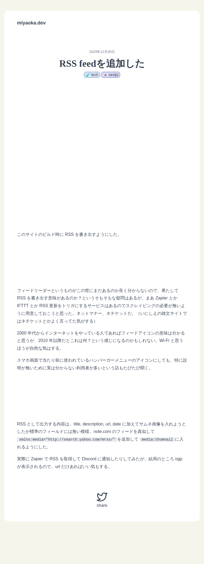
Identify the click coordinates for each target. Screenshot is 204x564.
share (102, 500)
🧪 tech (92, 75)
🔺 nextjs (110, 75)
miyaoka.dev (31, 23)
